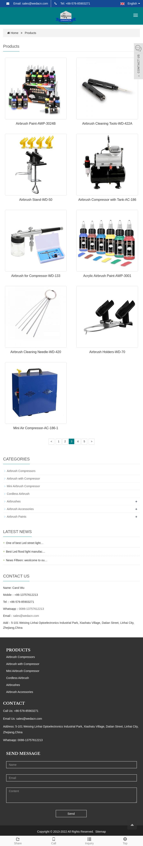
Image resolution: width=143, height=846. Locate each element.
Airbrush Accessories (20, 509)
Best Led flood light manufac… (25, 551)
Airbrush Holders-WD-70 (107, 352)
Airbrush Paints (16, 516)
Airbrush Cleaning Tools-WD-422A (107, 123)
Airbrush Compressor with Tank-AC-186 (107, 199)
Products (30, 33)
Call (54, 840)
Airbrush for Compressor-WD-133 (35, 276)
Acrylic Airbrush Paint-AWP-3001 (107, 276)
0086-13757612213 (31, 608)
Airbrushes (14, 501)
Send (71, 813)
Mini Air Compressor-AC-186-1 (35, 428)
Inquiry (89, 840)
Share (18, 840)
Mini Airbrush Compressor (23, 486)
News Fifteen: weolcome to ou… (27, 560)
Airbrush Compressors (21, 471)
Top (125, 840)
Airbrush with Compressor (23, 478)
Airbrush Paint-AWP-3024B (36, 123)
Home (14, 33)
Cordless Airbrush (18, 493)
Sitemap (100, 831)
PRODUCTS (18, 650)
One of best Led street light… (24, 543)
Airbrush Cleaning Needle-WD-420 (35, 352)
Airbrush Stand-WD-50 (35, 199)
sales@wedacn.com (26, 615)
